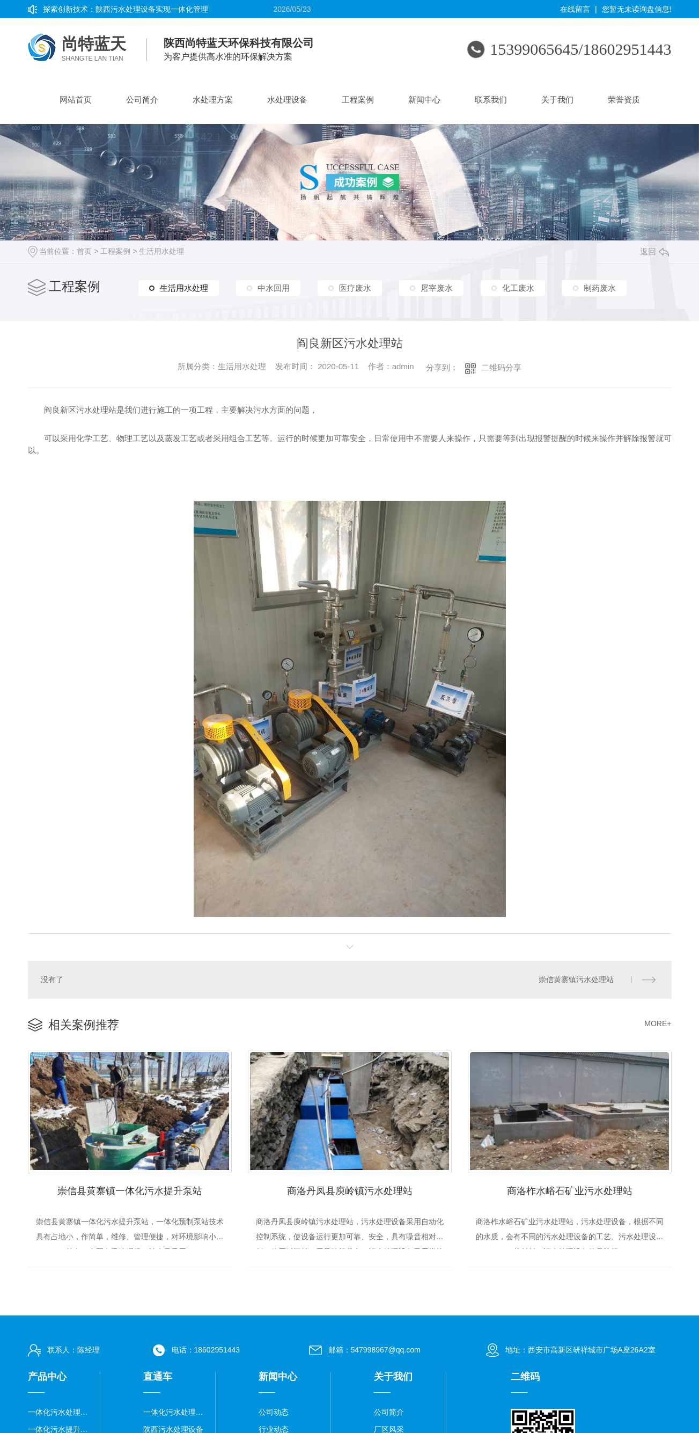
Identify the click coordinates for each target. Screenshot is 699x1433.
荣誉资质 (624, 99)
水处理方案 (213, 99)
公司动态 (274, 1410)
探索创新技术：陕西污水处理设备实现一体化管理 (125, 9)
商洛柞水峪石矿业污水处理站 (569, 1188)
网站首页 (76, 99)
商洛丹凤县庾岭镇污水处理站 (350, 1188)
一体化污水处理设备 (60, 1410)
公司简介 (142, 99)
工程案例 (358, 99)
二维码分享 (501, 367)
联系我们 (491, 99)
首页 (84, 251)
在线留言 (575, 9)
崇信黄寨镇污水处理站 (576, 979)
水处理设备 (287, 99)
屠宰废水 (437, 289)
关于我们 (557, 99)
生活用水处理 (161, 251)
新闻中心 (424, 99)
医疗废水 (355, 289)
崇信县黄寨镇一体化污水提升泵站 (129, 1188)
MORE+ (657, 1022)
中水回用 (273, 289)
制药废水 (600, 289)
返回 (654, 251)
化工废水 (518, 289)
